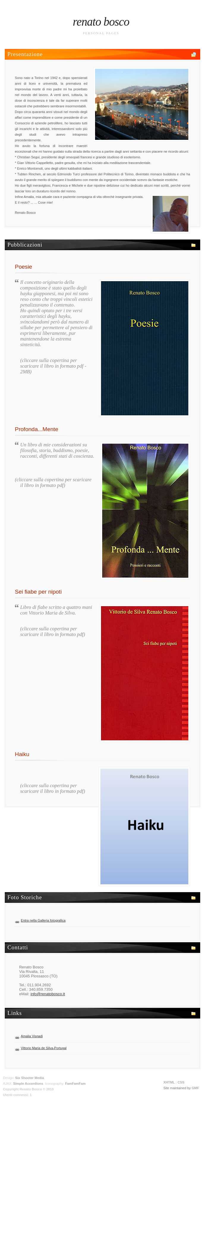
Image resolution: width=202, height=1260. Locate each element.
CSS (181, 1082)
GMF (195, 1088)
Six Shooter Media (29, 1078)
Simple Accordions (28, 1083)
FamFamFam (75, 1083)
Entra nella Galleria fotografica (43, 920)
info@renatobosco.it (48, 994)
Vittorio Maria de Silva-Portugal (44, 1048)
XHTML (169, 1082)
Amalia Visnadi (32, 1036)
